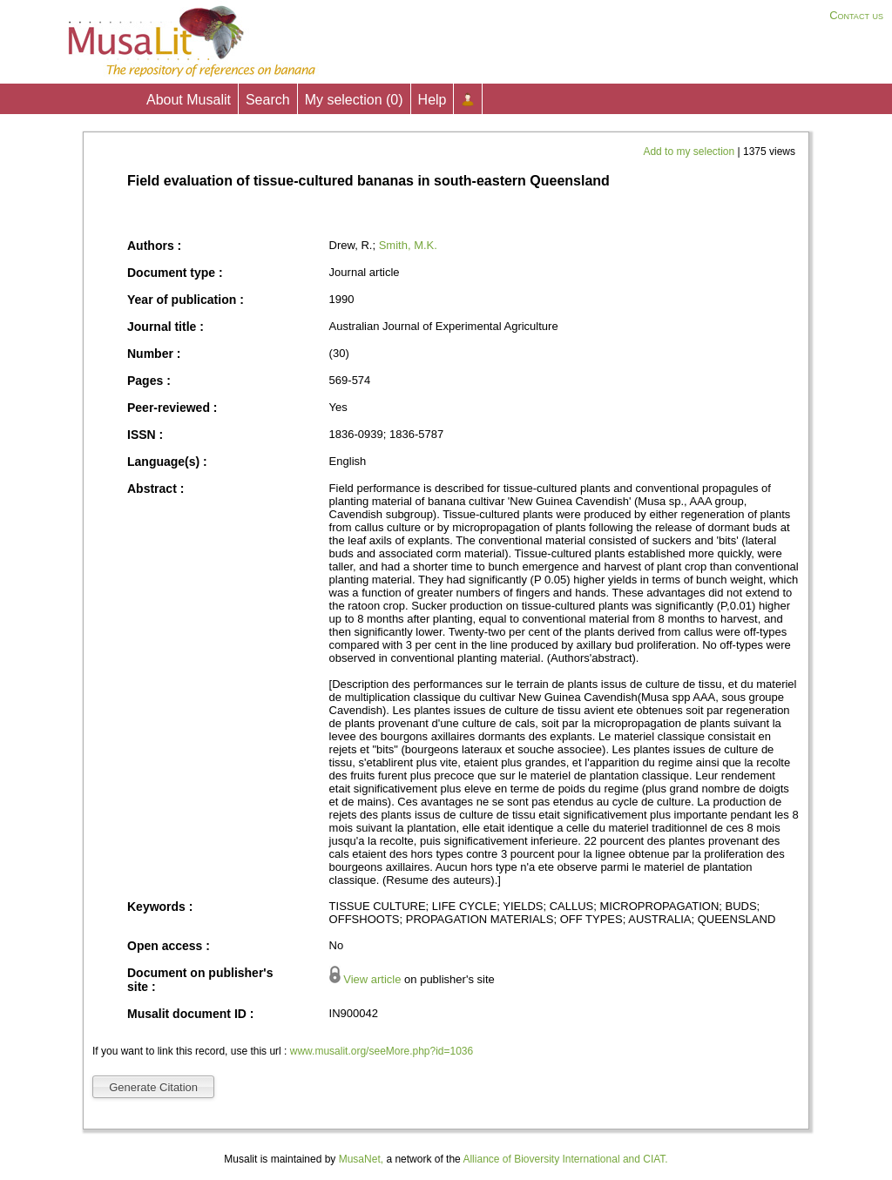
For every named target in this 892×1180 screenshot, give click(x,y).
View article (372, 979)
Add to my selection (690, 151)
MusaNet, (361, 1159)
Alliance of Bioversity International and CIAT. (565, 1159)
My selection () (354, 99)
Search (268, 99)
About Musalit (188, 99)
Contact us (856, 15)
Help (432, 99)
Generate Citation (153, 1087)
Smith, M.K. (408, 245)
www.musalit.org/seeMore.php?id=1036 (381, 1051)
